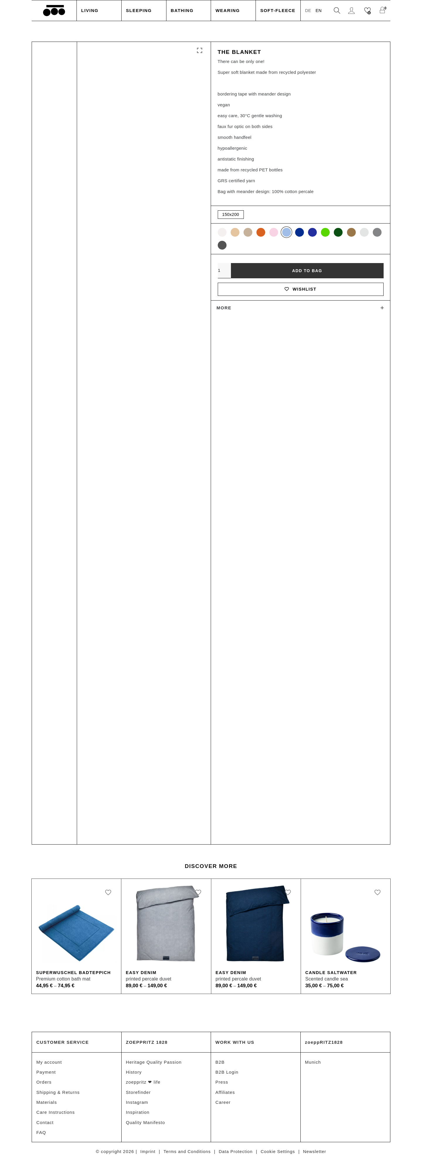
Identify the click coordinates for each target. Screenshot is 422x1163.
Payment (46, 1072)
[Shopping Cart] (383, 10)
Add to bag (307, 271)
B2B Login (227, 1072)
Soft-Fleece (277, 10)
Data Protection (235, 1153)
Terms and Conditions (185, 1153)
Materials (46, 1103)
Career (223, 1103)
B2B (220, 1062)
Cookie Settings (279, 1153)
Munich (313, 1062)
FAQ (41, 1133)
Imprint (146, 1153)
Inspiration (138, 1113)
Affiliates (225, 1092)
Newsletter (317, 1153)
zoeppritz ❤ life (143, 1082)
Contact (45, 1123)
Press (221, 1082)
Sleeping (139, 10)
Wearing (227, 10)
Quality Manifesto (145, 1123)
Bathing (182, 10)
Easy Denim (141, 972)
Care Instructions (55, 1113)
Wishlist (300, 290)
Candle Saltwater (332, 972)
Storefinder (138, 1092)
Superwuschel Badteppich (74, 972)
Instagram (137, 1103)
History (134, 1072)
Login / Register (352, 10)
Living (89, 10)
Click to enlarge (199, 50)
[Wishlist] (368, 10)
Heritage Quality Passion (154, 1062)
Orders (44, 1082)
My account (49, 1062)
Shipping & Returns (58, 1092)
